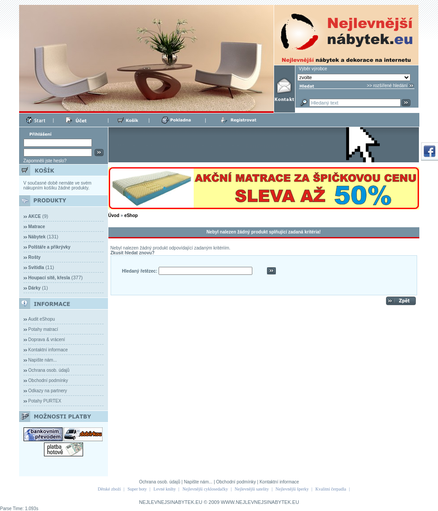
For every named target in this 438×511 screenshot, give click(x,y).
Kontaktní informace (48, 349)
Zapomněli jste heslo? (45, 160)
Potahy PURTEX (44, 400)
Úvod (113, 215)
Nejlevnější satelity (252, 489)
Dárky (34, 288)
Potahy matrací (43, 329)
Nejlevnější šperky (292, 489)
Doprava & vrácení (46, 339)
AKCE (34, 216)
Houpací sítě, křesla (49, 277)
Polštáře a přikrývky (49, 247)
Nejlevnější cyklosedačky (205, 489)
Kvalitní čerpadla (330, 489)
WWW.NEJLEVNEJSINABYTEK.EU (260, 502)
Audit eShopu (41, 319)
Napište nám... (42, 360)
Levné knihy (165, 489)
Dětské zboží (109, 489)
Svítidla (36, 267)
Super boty (137, 489)
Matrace (36, 226)
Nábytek (37, 236)
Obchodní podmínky (48, 380)
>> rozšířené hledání (387, 85)
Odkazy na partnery (47, 390)
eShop (131, 215)
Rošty (34, 257)
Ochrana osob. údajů (49, 370)
